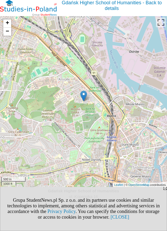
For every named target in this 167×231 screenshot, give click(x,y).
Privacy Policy (61, 211)
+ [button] (7, 23)
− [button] (7, 32)
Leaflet (118, 184)
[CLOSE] (119, 217)
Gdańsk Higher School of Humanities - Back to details (112, 5)
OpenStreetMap (138, 184)
